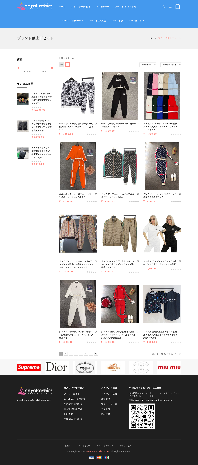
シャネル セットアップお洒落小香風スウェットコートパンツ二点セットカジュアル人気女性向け (118, 335)
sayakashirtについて (75, 399)
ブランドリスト (126, 446)
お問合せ (68, 446)
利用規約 (68, 414)
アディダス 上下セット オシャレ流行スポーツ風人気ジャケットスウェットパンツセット (160, 127)
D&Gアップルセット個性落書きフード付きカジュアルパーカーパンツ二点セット (76, 127)
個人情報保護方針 (73, 409)
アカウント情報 (109, 394)
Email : (20, 400)
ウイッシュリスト (110, 404)
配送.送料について (73, 404)
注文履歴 (105, 399)
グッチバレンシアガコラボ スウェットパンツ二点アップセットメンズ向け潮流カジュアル (118, 264)
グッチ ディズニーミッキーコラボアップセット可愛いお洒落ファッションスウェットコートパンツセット (76, 264)
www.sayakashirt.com (97, 451)
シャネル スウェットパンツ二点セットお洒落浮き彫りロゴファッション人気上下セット (76, 335)
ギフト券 (105, 409)
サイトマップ (84, 446)
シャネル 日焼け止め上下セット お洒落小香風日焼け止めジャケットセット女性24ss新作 (160, 335)
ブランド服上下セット (169, 38)
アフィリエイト (72, 394)
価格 (20, 59)
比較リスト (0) (66, 58)
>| (96, 354)
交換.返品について (73, 419)
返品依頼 (105, 414)
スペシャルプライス (105, 446)
